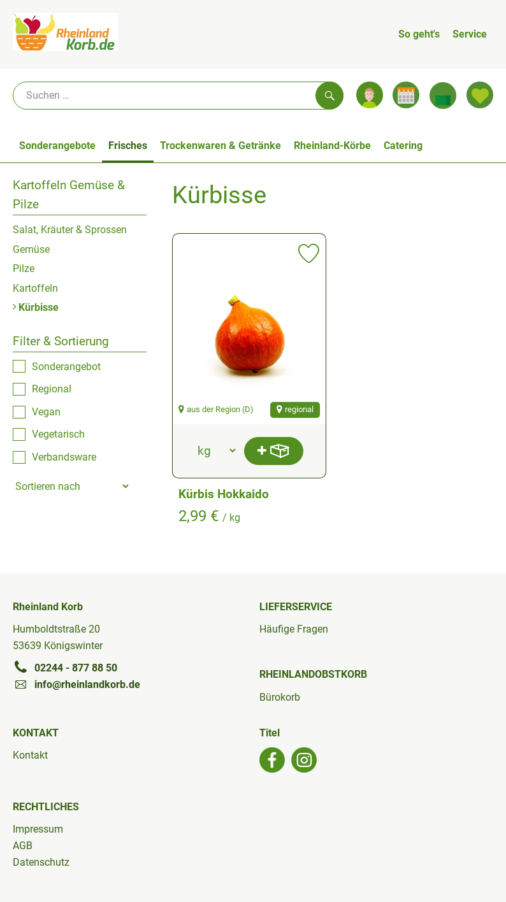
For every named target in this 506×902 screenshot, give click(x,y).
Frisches (127, 146)
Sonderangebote (57, 146)
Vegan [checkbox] (46, 412)
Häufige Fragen (293, 629)
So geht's (419, 34)
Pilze (23, 268)
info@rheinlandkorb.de (76, 684)
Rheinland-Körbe (332, 146)
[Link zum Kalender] (406, 95)
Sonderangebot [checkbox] (66, 367)
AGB (23, 846)
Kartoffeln (35, 288)
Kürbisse (36, 307)
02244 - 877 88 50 (65, 667)
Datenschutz (41, 862)
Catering (403, 146)
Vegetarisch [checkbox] (58, 434)
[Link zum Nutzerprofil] (369, 95)
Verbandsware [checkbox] (64, 457)
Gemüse (31, 249)
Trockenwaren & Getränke (220, 146)
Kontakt (30, 755)
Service (469, 34)
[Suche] (178, 96)
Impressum (38, 829)
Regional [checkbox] (51, 389)
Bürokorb (279, 697)
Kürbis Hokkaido (223, 494)
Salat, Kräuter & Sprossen (70, 230)
